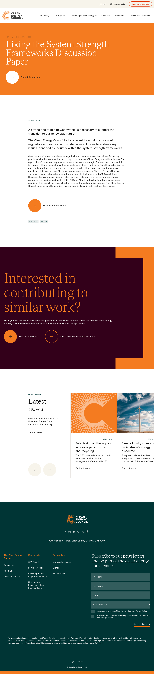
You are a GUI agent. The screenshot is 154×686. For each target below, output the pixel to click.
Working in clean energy (84, 16)
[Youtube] (82, 532)
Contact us (9, 565)
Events (105, 16)
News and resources (141, 16)
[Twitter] (78, 532)
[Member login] (117, 4)
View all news (35, 433)
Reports (44, 221)
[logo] (12, 15)
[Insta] (69, 532)
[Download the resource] (49, 205)
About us (8, 571)
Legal (72, 662)
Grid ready (33, 221)
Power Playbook (35, 568)
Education (120, 16)
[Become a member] (23, 336)
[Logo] (77, 519)
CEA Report (33, 562)
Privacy (80, 662)
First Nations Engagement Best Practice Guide (36, 585)
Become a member (140, 4)
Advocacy (45, 16)
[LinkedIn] (74, 532)
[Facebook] (66, 532)
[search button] (101, 4)
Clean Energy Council (76, 667)
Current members (12, 576)
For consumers (59, 573)
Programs (61, 16)
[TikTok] (87, 532)
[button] (34, 469)
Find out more (82, 469)
